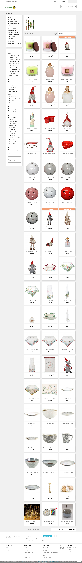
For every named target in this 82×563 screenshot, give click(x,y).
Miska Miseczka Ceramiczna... (49, 447)
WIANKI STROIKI (12, 30)
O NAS (28, 6)
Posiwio (12, 143)
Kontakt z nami (27, 557)
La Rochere (12, 131)
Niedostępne (13, 91)
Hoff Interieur (13, 121)
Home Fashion (13, 123)
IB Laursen (12, 125)
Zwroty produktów (46, 548)
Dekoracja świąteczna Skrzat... (49, 153)
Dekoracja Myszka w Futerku (67, 226)
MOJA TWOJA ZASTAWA (13, 23)
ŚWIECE (9, 40)
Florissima (12, 117)
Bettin (11, 100)
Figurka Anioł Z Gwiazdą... (32, 128)
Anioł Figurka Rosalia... (50, 79)
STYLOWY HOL (11, 19)
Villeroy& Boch (13, 148)
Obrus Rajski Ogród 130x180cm (32, 398)
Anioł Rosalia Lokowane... (49, 104)
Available (12, 89)
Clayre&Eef (13, 104)
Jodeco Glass (13, 127)
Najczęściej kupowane (10, 550)
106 (62, 529)
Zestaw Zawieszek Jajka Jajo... (67, 496)
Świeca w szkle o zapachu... (32, 55)
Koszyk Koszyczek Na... (50, 325)
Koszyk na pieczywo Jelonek (50, 276)
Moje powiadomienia (46, 557)
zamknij (78, 561)
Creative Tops (13, 109)
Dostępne (66, 33)
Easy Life (12, 113)
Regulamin (26, 555)
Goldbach (12, 119)
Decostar (12, 111)
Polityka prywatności (28, 554)
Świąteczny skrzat (67, 128)
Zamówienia (44, 550)
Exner (11, 115)
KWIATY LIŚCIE (11, 36)
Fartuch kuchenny (50, 300)
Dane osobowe (45, 547)
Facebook (55, 536)
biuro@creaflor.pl (72, 551)
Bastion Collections (14, 98)
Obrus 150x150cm (32, 300)
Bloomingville (13, 102)
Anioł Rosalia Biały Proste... (67, 104)
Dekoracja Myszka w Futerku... (32, 251)
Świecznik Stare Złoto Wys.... (50, 496)
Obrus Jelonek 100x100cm (32, 349)
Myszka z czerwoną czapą (32, 276)
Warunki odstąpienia (28, 552)
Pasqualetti (13, 141)
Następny (72, 529)
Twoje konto (45, 545)
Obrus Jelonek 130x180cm (67, 349)
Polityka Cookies (27, 550)
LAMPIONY (10, 38)
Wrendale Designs (14, 150)
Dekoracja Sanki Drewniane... (32, 153)
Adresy (43, 553)
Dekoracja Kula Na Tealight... (32, 177)
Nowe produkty (8, 549)
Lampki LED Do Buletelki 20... (32, 521)
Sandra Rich (12, 146)
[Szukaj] (68, 6)
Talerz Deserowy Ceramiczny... (32, 496)
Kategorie (22, 6)
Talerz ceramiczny (67, 398)
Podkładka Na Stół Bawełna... (50, 398)
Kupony (43, 555)
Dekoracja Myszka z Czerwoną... (50, 226)
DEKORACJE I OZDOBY (13, 34)
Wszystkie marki (42, 6)
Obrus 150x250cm (50, 349)
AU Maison (12, 96)
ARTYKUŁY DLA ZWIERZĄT (14, 43)
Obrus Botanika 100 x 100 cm (67, 276)
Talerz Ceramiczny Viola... (67, 423)
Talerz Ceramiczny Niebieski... (67, 472)
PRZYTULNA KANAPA (13, 27)
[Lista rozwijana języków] (56, 1)
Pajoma (11, 139)
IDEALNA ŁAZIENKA (13, 29)
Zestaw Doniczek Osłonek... (50, 128)
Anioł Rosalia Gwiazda (67, 251)
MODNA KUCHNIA (12, 21)
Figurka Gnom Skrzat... (50, 251)
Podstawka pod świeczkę (67, 153)
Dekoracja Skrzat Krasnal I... (32, 104)
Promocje (7, 547)
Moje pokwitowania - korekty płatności (50, 552)
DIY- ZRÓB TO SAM (12, 42)
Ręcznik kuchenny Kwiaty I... (67, 325)
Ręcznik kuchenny (67, 300)
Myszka (67, 374)
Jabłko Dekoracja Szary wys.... (67, 521)
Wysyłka (33, 6)
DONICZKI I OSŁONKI (13, 32)
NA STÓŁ (10, 25)
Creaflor (11, 107)
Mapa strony (26, 559)
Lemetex (12, 135)
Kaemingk (12, 129)
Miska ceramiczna (50, 423)
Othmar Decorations (14, 137)
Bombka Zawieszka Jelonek (32, 325)
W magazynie (13, 87)
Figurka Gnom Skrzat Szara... (67, 55)
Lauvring (12, 133)
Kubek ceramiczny (67, 447)
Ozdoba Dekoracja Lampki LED (49, 521)
